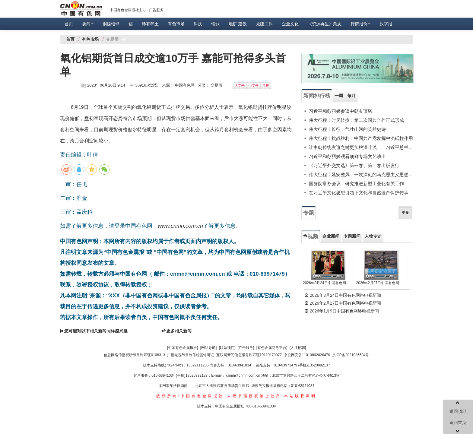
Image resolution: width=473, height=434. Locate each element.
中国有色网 (185, 85)
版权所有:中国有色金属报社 (190, 396)
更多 (405, 213)
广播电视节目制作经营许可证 (190, 355)
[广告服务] (246, 348)
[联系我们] (227, 348)
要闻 (88, 23)
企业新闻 (330, 236)
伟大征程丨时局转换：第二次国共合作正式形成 (356, 120)
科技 (198, 23)
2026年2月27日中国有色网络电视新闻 (381, 283)
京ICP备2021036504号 (350, 355)
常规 (265, 85)
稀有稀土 (150, 23)
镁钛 (215, 23)
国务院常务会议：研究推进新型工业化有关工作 (356, 183)
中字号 (254, 85)
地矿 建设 (238, 23)
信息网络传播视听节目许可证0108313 (134, 355)
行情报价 (360, 23)
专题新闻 (352, 236)
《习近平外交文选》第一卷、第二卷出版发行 (354, 165)
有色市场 (176, 23)
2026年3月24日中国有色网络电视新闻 (328, 283)
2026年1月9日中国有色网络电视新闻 (341, 311)
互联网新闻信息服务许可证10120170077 (249, 355)
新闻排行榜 (316, 96)
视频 (310, 236)
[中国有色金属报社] (182, 348)
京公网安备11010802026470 (307, 355)
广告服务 (156, 10)
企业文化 (290, 23)
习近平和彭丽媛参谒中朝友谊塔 (340, 111)
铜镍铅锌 (111, 23)
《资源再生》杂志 (324, 23)
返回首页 (457, 422)
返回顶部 (457, 411)
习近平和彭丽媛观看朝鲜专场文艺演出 (347, 156)
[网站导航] (208, 348)
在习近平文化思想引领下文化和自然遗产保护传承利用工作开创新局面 (361, 192)
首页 (69, 23)
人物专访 (373, 236)
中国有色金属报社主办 (128, 10)
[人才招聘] (298, 348)
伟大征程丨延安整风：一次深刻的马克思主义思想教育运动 (361, 174)
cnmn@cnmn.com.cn (243, 375)
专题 (308, 213)
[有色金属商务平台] (271, 348)
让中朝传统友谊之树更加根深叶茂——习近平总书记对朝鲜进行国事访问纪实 (361, 147)
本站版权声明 (300, 396)
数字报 (385, 23)
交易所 (216, 85)
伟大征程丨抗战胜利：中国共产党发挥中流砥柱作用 (361, 138)
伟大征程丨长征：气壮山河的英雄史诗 (347, 129)
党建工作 (264, 23)
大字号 (240, 85)
